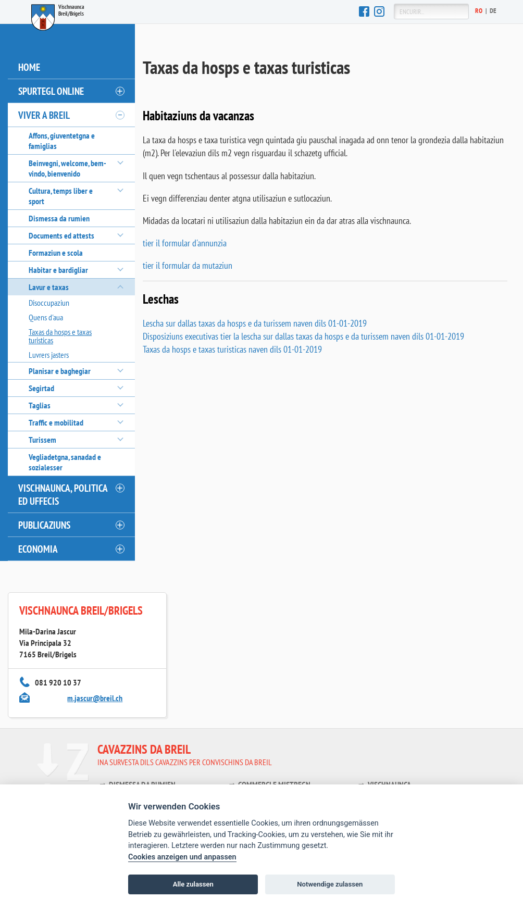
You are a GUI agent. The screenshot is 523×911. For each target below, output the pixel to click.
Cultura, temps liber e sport (61, 195)
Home (29, 66)
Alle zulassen (193, 884)
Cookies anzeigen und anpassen (182, 857)
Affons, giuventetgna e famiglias (62, 140)
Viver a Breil (44, 114)
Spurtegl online (51, 90)
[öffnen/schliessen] (119, 91)
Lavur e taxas (49, 287)
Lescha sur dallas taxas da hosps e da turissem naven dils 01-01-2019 (255, 323)
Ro (479, 10)
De (493, 10)
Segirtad (41, 388)
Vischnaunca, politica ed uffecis (63, 494)
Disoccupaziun (49, 302)
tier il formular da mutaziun (187, 265)
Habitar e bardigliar (58, 270)
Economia (38, 548)
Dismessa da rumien (59, 218)
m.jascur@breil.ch (94, 698)
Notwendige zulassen (330, 884)
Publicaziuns (44, 524)
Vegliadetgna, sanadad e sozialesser (65, 462)
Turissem (42, 439)
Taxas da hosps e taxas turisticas (60, 336)
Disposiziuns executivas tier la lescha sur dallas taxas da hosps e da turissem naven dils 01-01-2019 (303, 336)
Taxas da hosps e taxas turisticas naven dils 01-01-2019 (232, 349)
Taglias (40, 405)
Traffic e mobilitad (56, 422)
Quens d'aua (46, 317)
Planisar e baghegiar (60, 371)
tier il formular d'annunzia (185, 243)
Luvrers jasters (49, 355)
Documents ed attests (61, 235)
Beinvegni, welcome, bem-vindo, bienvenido (67, 168)
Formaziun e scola (56, 252)
